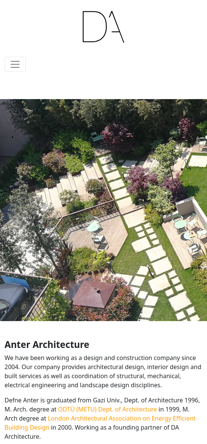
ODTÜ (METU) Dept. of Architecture (107, 409)
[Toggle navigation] (15, 64)
